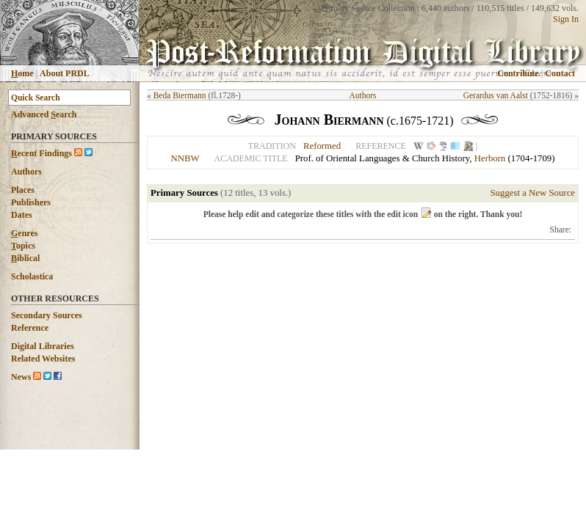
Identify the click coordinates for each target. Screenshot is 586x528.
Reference (29, 328)
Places (23, 190)
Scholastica (32, 276)
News (21, 377)
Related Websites (43, 358)
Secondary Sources (46, 315)
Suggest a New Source (532, 193)
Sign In (566, 19)
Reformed (322, 146)
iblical (25, 258)
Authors (26, 171)
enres (24, 233)
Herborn (490, 158)
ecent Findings (41, 153)
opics (23, 246)
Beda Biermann (179, 95)
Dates (21, 215)
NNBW (184, 158)
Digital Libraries (42, 346)
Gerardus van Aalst (495, 95)
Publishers (31, 202)
